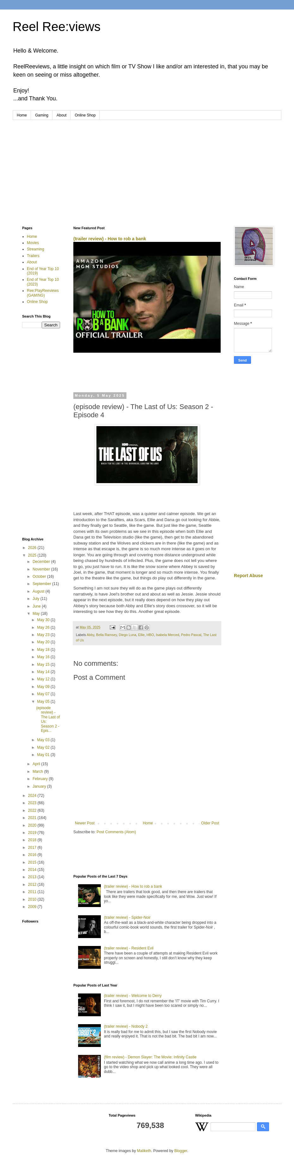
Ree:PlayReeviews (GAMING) (43, 292)
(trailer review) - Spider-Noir (127, 917)
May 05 (44, 701)
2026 (33, 547)
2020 (33, 825)
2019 (33, 832)
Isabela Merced (167, 635)
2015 (33, 862)
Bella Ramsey (106, 635)
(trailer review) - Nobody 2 (126, 1026)
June (37, 606)
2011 (33, 892)
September (42, 584)
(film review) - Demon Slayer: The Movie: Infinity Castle (150, 1057)
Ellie (141, 635)
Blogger (180, 1151)
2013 (33, 877)
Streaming (35, 249)
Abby (90, 635)
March (38, 771)
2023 (33, 803)
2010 (33, 899)
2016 (33, 855)
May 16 (44, 657)
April (37, 764)
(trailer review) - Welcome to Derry (133, 995)
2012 (33, 884)
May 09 (44, 686)
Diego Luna (127, 635)
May (37, 613)
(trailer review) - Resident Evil (129, 948)
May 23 (44, 635)
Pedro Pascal (191, 635)
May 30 (44, 620)
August (39, 591)
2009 (33, 906)
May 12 (44, 679)
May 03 (44, 740)
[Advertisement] (147, 167)
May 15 (44, 664)
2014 (33, 869)
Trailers (33, 256)
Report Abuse (248, 575)
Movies (33, 243)
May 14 (44, 672)
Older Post (210, 823)
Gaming (41, 115)
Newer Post (85, 823)
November (42, 569)
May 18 (44, 649)
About (61, 115)
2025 (33, 555)
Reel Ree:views (57, 27)
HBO (150, 635)
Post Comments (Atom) (116, 832)
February (41, 779)
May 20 (44, 642)
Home (22, 115)
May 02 (44, 747)
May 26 (44, 627)
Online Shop (85, 115)
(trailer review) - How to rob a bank (109, 238)
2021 (33, 818)
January (40, 786)
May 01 (44, 755)
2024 (33, 795)
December (42, 561)
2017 (33, 847)
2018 (33, 840)
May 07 (44, 694)
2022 (33, 810)
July (36, 598)
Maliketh (144, 1151)
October (40, 576)
